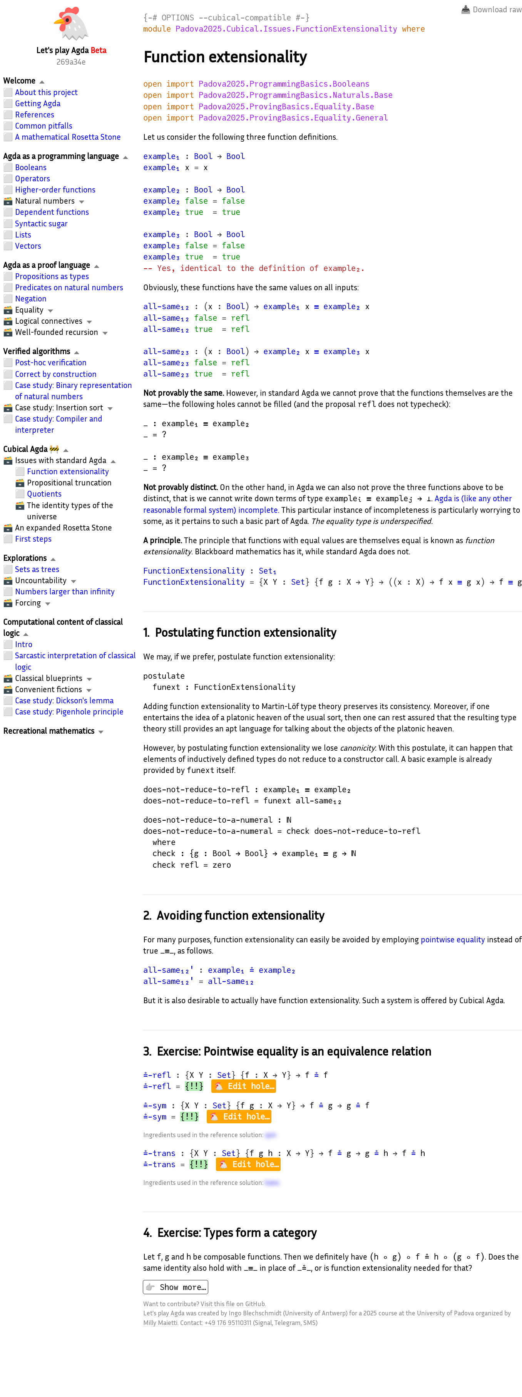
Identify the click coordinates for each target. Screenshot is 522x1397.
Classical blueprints (48, 678)
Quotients (44, 494)
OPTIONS (178, 17)
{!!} (194, 1086)
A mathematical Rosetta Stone (68, 137)
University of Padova (445, 1313)
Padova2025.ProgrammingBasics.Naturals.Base (296, 95)
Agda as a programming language (61, 156)
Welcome (19, 80)
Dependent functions (52, 212)
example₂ (161, 189)
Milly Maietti (160, 1322)
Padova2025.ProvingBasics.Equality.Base (286, 106)
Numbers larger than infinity (65, 591)
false (196, 201)
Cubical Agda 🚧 (31, 449)
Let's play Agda (163, 1313)
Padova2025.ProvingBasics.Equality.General (293, 117)
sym (270, 1135)
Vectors (28, 246)
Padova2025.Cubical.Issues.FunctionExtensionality (286, 28)
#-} (303, 17)
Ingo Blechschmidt (255, 1313)
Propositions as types (52, 276)
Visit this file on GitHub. (233, 1304)
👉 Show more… (175, 1287)
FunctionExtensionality (194, 571)
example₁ (161, 156)
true (194, 212)
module (157, 28)
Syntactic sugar (41, 223)
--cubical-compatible (245, 17)
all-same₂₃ (166, 351)
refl (240, 318)
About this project (46, 92)
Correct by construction (56, 374)
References (34, 114)
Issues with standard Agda (60, 460)
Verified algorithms (36, 351)
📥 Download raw (491, 9)
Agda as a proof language (46, 265)
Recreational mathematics (48, 731)
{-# (150, 17)
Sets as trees (37, 569)
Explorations (25, 558)
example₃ (161, 234)
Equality (29, 310)
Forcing (28, 602)
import (180, 84)
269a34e (71, 62)
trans (272, 1182)
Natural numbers (45, 201)
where (413, 28)
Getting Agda (37, 103)
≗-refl (157, 1075)
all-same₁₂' (168, 970)
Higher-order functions (55, 189)
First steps (33, 539)
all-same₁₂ (166, 306)
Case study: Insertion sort (59, 407)
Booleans (31, 167)
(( (392, 582)
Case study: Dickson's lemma (64, 700)
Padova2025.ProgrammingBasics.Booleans (284, 84)
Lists (23, 234)
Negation (31, 298)
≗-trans (159, 1153)
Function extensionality (68, 471)
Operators (32, 178)
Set (298, 582)
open (152, 84)
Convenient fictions (48, 689)
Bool (203, 156)
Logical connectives (48, 321)
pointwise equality (453, 939)
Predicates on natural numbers (69, 287)
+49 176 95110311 (227, 1322)
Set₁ (268, 571)
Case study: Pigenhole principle (69, 711)
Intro (23, 644)
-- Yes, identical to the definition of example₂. (254, 268)
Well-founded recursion (56, 332)
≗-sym (154, 1105)
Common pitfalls (43, 125)
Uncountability (41, 580)
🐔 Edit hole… (243, 1086)
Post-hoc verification (51, 362)
